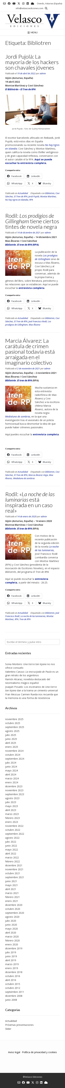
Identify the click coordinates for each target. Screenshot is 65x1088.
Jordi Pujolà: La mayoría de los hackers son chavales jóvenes (32, 62)
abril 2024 (10, 774)
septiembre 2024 (14, 758)
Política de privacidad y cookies (39, 1052)
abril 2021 (10, 889)
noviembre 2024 (14, 750)
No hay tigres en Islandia (16, 199)
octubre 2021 (12, 873)
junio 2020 (11, 924)
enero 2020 (11, 944)
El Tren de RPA (20, 196)
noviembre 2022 (14, 825)
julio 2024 (10, 762)
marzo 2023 (12, 814)
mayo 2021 (11, 885)
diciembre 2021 (13, 865)
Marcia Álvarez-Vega (38, 475)
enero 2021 (11, 901)
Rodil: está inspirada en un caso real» (30, 502)
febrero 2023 (12, 818)
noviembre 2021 (14, 869)
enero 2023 (11, 822)
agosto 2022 (12, 837)
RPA (31, 199)
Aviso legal (14, 1052)
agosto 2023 (12, 798)
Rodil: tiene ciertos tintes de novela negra (32, 221)
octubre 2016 (12, 976)
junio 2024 (11, 766)
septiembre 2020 (14, 912)
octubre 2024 (12, 754)
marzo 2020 (12, 936)
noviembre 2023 (14, 790)
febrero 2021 (12, 897)
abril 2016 (10, 980)
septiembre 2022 (14, 833)
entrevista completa (46, 434)
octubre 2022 (12, 829)
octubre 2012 (12, 988)
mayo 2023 (11, 806)
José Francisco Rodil (37, 321)
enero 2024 (11, 782)
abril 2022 (10, 853)
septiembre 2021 (14, 877)
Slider (8, 1028)
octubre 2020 (12, 908)
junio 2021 (11, 881)
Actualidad (23, 193)
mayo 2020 (11, 928)
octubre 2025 (12, 723)
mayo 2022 (11, 849)
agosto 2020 (12, 916)
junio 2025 (11, 739)
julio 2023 (10, 802)
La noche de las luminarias (32, 616)
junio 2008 (11, 999)
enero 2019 (11, 968)
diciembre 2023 (13, 786)
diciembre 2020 (13, 905)
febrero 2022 (12, 861)
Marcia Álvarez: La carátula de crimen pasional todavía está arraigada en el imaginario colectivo (30, 351)
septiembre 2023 (14, 794)
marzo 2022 (12, 857)
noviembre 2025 (14, 719)
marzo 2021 (12, 893)
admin (43, 73)
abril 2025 (10, 742)
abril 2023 (10, 810)
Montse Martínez (48, 196)
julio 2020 (10, 920)
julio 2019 (10, 952)
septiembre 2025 (14, 727)
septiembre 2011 (14, 991)
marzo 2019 (12, 964)
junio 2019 (11, 956)
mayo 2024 (11, 770)
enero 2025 (11, 746)
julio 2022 (10, 841)
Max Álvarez (34, 324)
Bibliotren (49, 193)
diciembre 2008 (13, 995)
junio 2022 (11, 845)
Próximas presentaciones (19, 1024)
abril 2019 (10, 960)
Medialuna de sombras (17, 416)
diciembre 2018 (13, 972)
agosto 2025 (12, 731)
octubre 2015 (12, 984)
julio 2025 (10, 735)
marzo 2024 (12, 778)
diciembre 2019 (13, 948)
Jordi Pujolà (33, 196)
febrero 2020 (12, 940)
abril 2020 (10, 932)
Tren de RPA (25, 619)
